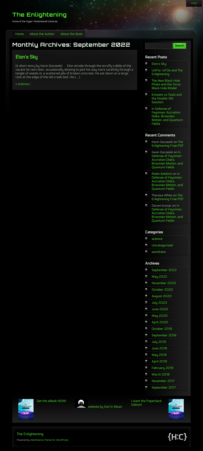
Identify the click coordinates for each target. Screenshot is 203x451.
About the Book (71, 34)
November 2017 (163, 381)
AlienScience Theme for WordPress (49, 440)
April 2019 (159, 361)
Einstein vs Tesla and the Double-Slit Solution (167, 98)
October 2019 (162, 329)
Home (19, 34)
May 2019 (159, 355)
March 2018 (161, 374)
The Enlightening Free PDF (168, 143)
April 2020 (160, 322)
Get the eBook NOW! (51, 401)
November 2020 (164, 283)
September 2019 (164, 335)
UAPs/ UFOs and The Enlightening (167, 72)
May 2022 (159, 276)
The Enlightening (39, 14)
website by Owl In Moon (98, 406)
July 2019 (159, 342)
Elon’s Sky (26, 57)
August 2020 (162, 296)
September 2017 (164, 387)
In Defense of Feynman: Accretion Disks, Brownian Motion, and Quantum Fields (167, 116)
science (23, 84)
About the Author (42, 34)
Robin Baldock (162, 174)
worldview (159, 252)
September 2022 (164, 270)
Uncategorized (162, 245)
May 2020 (160, 316)
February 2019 (162, 368)
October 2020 (162, 289)
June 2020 (160, 309)
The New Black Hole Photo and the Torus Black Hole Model (166, 84)
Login (194, 3)
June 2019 (159, 348)
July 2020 (159, 302)
